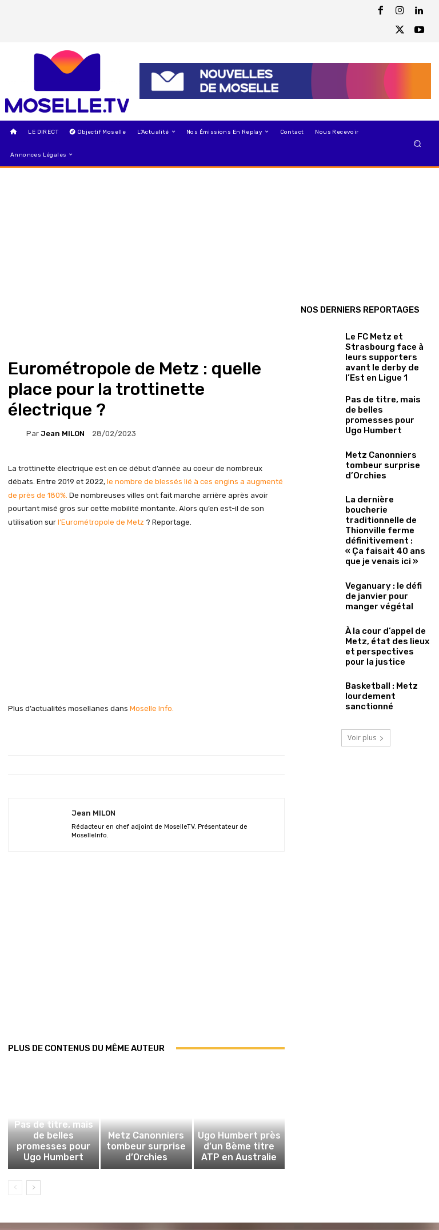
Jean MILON (63, 433)
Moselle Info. (152, 708)
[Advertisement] (146, 959)
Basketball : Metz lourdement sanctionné (383, 644)
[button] (417, 143)
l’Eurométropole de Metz (102, 522)
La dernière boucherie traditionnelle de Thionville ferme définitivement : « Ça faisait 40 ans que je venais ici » (380, 497)
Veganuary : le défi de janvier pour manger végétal (379, 549)
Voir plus (366, 685)
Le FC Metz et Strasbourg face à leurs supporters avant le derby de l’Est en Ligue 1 (387, 349)
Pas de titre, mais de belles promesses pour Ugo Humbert (53, 1159)
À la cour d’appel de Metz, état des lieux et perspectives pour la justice (386, 597)
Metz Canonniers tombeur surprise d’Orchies (146, 1159)
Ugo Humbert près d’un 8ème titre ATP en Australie (239, 1159)
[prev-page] (15, 1195)
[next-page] (33, 1195)
